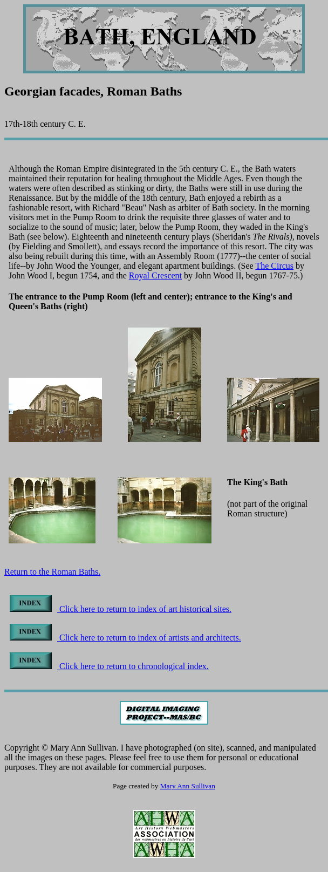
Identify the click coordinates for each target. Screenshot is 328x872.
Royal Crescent (155, 275)
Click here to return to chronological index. (109, 666)
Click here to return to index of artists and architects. (125, 637)
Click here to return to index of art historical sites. (120, 609)
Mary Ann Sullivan (187, 786)
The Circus (274, 265)
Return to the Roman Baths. (52, 571)
